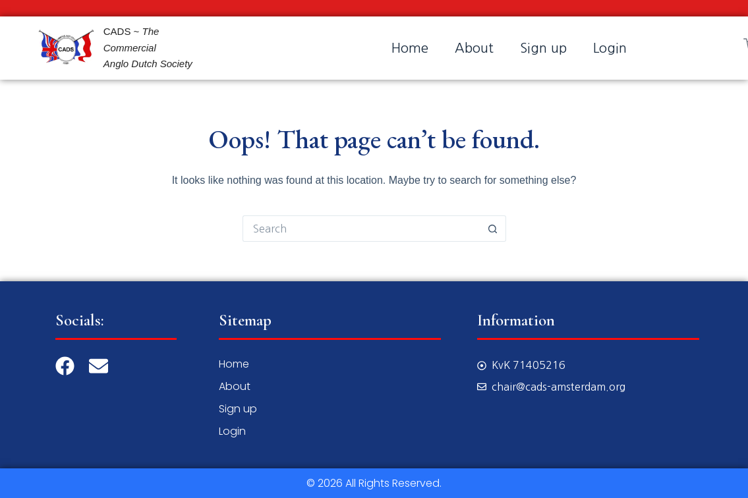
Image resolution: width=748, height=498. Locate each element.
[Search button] (493, 228)
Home (409, 48)
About (474, 48)
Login (610, 48)
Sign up (543, 48)
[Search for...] (361, 228)
